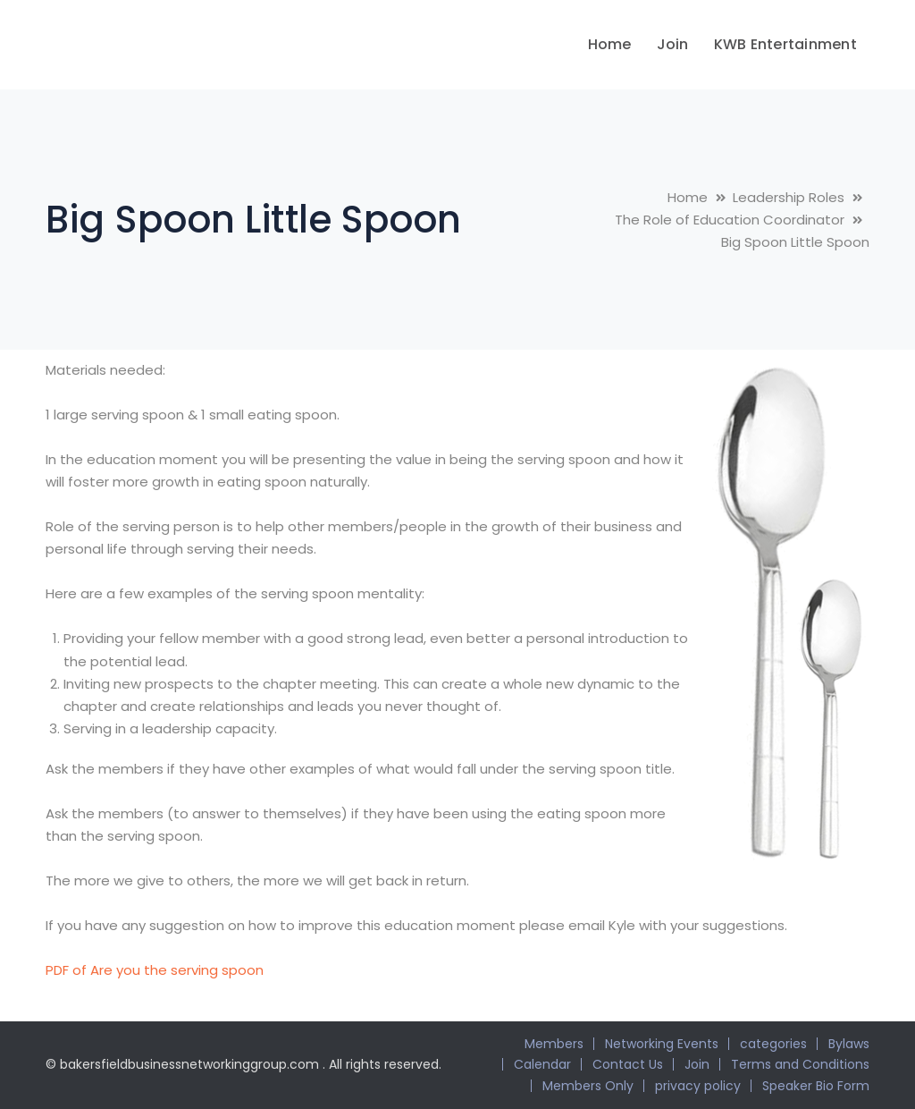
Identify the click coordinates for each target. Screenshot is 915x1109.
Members (554, 1044)
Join (696, 1064)
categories (773, 1044)
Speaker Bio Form (815, 1086)
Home (687, 197)
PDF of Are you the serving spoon (155, 970)
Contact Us (627, 1064)
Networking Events (661, 1044)
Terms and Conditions (800, 1064)
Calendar (542, 1064)
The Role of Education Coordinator (729, 219)
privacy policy (698, 1086)
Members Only (588, 1086)
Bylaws (848, 1044)
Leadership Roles (788, 197)
